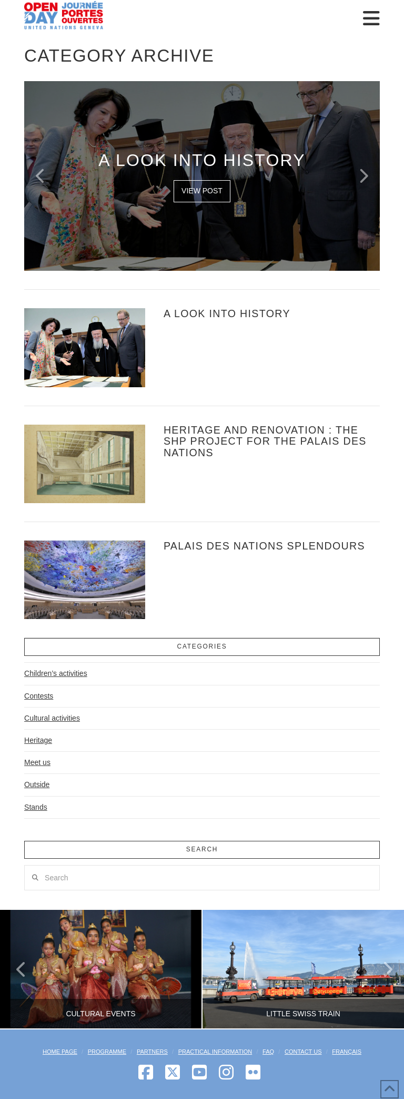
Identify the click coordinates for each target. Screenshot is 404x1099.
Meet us (37, 762)
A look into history (227, 313)
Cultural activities (52, 718)
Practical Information (215, 1051)
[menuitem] (346, 1051)
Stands (35, 807)
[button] (371, 18)
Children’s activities (55, 673)
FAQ (268, 1051)
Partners (152, 1051)
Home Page (60, 1051)
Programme (107, 1051)
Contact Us (303, 1051)
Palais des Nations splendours (264, 546)
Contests (38, 696)
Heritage (38, 740)
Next (381, 969)
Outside (36, 784)
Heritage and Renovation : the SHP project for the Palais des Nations (265, 441)
